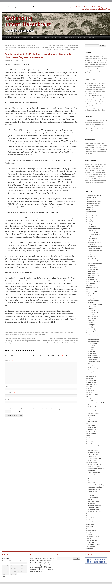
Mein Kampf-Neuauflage (95, 487)
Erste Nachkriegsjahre (92, 222)
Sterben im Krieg (93, 368)
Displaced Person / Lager (95, 234)
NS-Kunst (89, 388)
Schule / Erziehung (91, 516)
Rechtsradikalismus (93, 497)
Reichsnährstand (90, 444)
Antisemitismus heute (94, 466)
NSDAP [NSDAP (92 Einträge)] (44, 567)
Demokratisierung (93, 232)
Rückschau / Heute (91, 462)
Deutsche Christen (93, 450)
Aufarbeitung (91, 470)
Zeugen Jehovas (92, 460)
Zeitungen (91, 277)
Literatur (38, 37)
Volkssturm (91, 370)
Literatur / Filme (92, 483)
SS (89, 419)
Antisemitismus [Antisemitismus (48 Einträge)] (34, 558)
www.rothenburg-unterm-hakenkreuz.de (18, 7)
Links (60, 37)
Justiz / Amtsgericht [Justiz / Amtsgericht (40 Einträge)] (35, 567)
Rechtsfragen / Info (93, 495)
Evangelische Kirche (94, 452)
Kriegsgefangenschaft (94, 248)
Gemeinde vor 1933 (93, 312)
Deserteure (91, 337)
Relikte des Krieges (93, 501)
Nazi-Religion (92, 456)
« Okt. (4, 576)
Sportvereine (91, 265)
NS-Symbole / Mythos (92, 394)
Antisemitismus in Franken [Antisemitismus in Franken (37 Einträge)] (37, 571)
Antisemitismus (92, 296)
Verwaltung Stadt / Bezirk (93, 544)
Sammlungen (90, 514)
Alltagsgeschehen (91, 197)
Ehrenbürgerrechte (91, 220)
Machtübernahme (91, 380)
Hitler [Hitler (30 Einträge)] (36, 569)
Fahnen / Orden (92, 343)
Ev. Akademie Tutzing (94, 472)
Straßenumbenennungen (94, 505)
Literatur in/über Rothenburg (96, 485)
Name (7, 386)
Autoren (53, 37)
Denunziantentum (91, 211)
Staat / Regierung (91, 530)
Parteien (88, 423)
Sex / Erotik (89, 520)
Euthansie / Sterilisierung (93, 281)
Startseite (8, 37)
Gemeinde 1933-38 (93, 310)
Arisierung (91, 298)
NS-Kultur (89, 386)
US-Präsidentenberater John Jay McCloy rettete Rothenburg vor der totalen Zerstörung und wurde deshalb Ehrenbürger (22, 47)
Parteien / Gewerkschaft (94, 261)
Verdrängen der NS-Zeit (94, 512)
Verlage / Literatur (93, 269)
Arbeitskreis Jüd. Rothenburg (96, 468)
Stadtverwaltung (92, 267)
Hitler (88, 290)
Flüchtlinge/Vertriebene (94, 242)
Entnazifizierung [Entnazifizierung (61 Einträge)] (35, 565)
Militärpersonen (92, 364)
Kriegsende (28, 332)
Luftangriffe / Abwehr (94, 362)
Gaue (89, 405)
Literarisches (89, 378)
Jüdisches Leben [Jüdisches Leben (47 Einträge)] (35, 560)
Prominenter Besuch (92, 438)
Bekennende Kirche (93, 448)
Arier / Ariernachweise (92, 205)
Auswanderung (92, 226)
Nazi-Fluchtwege (93, 257)
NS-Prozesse (89, 392)
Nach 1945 (91, 320)
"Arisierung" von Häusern (93, 195)
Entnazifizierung (92, 238)
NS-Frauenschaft (92, 411)
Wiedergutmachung (93, 273)
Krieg (22, 332)
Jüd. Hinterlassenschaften (95, 246)
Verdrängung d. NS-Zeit (93, 536)
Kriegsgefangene (92, 349)
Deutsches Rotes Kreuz (92, 216)
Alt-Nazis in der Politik (94, 464)
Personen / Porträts (91, 431)
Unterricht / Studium (93, 507)
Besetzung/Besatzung (94, 228)
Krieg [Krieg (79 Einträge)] (41, 569)
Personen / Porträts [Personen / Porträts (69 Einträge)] (47, 565)
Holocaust (91, 314)
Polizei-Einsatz (92, 366)
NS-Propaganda (90, 390)
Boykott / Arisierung (93, 300)
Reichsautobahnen (91, 442)
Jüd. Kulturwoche (93, 316)
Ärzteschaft (89, 207)
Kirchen (90, 481)
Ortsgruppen (91, 415)
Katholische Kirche (93, 454)
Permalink (42, 334)
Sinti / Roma (89, 526)
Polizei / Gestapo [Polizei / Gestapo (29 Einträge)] (49, 558)
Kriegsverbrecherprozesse (95, 251)
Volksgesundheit (90, 546)
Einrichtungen (92, 306)
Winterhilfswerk (92, 421)
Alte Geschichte (90, 199)
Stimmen (46, 37)
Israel (89, 477)
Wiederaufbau (92, 271)
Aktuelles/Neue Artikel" (91, 95)
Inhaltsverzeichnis (70, 37)
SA (89, 417)
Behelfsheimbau (92, 401)
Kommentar (9, 360)
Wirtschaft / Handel (93, 275)
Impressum (82, 37)
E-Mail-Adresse (10, 393)
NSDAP (88, 396)
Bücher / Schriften (93, 230)
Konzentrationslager (93, 318)
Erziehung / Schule (91, 279)
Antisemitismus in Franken (93, 201)
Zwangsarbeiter (92, 372)
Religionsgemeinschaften (95, 263)
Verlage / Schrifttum (91, 540)
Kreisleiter (91, 409)
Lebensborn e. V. (91, 376)
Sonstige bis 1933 (93, 427)
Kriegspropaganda (93, 353)
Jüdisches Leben (90, 294)
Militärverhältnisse (91, 382)
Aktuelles (16, 37)
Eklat (89, 236)
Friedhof (90, 308)
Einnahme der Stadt (93, 339)
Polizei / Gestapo (91, 433)
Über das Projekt (27, 37)
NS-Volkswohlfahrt (93, 413)
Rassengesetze (92, 325)
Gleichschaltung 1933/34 (93, 288)
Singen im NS (90, 524)
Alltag (90, 224)
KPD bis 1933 (92, 425)
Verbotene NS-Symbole (94, 509)
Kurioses (90, 255)
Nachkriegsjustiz (92, 491)
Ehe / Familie (90, 218)
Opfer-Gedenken (92, 259)
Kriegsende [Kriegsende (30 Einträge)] (42, 558)
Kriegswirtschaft (92, 359)
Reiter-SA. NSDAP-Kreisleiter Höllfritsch (55, 332)
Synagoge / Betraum (93, 327)
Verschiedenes (90, 542)
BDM (89, 398)
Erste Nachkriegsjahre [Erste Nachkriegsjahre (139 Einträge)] (39, 562)
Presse (88, 435)
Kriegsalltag (91, 345)
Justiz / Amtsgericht (91, 331)
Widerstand (89, 549)
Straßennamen (90, 532)
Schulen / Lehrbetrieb (92, 518)
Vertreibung (91, 329)
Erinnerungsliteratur (93, 341)
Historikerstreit (92, 475)
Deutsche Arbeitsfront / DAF (96, 403)
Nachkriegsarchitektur (94, 489)
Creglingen (91, 302)
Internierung (91, 244)
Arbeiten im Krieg (93, 335)
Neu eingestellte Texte (92, 384)
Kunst (88, 374)
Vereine (88, 538)
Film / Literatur (92, 240)
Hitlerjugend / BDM (91, 292)
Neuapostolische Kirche (94, 458)
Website (7, 399)
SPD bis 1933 (92, 429)
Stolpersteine (91, 503)
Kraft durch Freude (93, 407)
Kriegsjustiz (91, 351)
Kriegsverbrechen (93, 355)
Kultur (90, 253)
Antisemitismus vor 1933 (93, 203)
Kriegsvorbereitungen (94, 357)
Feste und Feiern (91, 283)
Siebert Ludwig (90, 522)
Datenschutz (92, 37)
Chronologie (89, 209)
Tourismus (89, 534)
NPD (89, 493)
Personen (90, 322)
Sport (87, 528)
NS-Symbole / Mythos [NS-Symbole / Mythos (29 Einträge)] (45, 560)
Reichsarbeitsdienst (91, 440)
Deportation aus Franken (95, 304)
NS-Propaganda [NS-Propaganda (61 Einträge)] (48, 569)
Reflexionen (91, 499)
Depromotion (90, 214)
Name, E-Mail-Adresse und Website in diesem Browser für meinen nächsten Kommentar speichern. (35, 409)
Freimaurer (89, 285)
